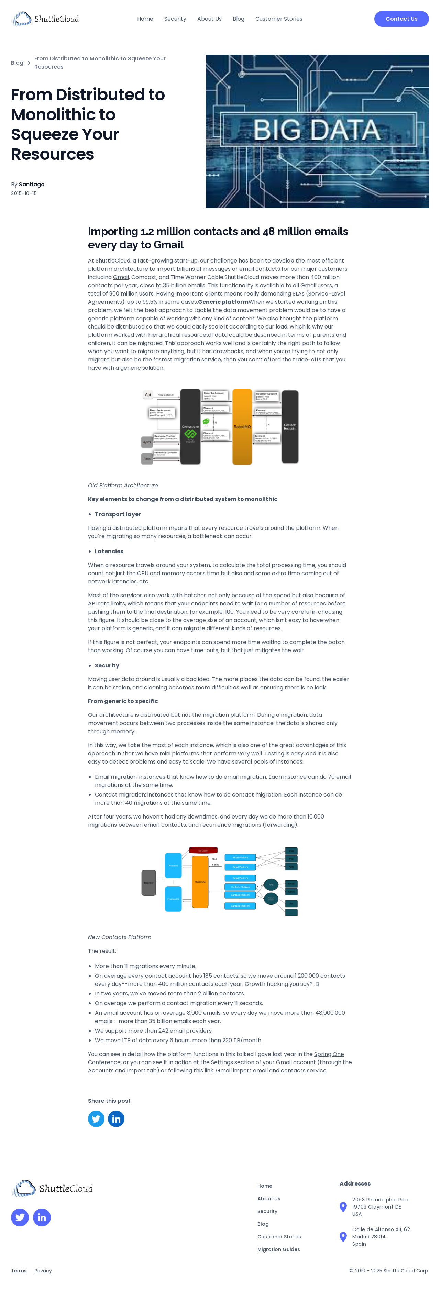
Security (175, 19)
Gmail (121, 277)
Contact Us (402, 19)
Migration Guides (278, 1249)
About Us (209, 19)
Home (145, 19)
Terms (18, 1270)
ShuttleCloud (113, 261)
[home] (45, 18)
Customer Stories (278, 19)
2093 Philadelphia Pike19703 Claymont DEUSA (380, 1206)
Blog (238, 19)
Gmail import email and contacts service (271, 1071)
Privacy (43, 1270)
